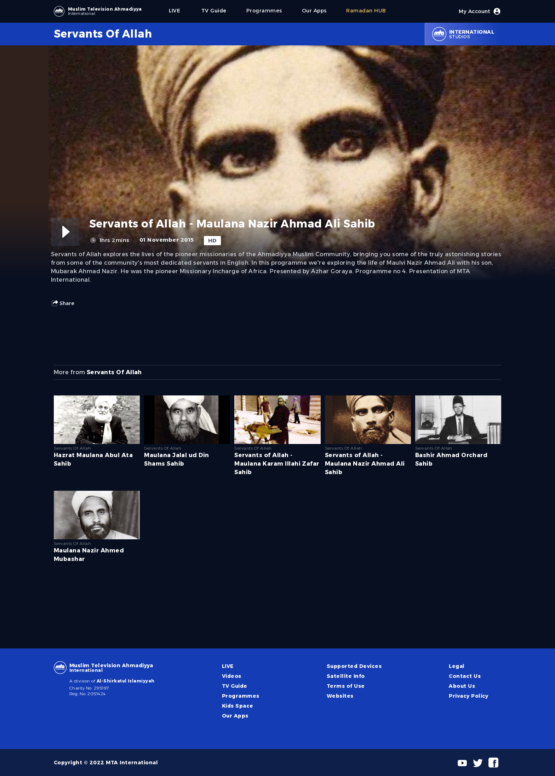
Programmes (240, 696)
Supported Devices (354, 666)
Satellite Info (346, 676)
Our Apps (235, 716)
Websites (340, 696)
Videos (231, 676)
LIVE (228, 666)
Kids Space (237, 706)
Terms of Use (346, 686)
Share (62, 303)
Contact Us (465, 676)
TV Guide (234, 686)
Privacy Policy (468, 696)
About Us (462, 686)
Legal (456, 666)
